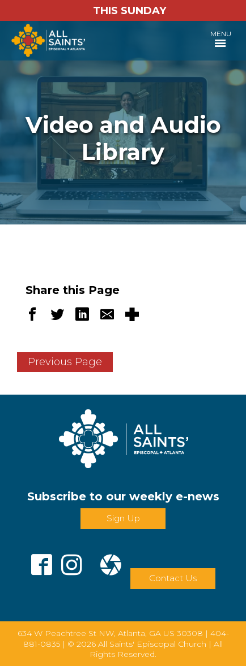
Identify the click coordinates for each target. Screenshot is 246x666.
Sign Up (123, 518)
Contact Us (173, 578)
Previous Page (65, 362)
